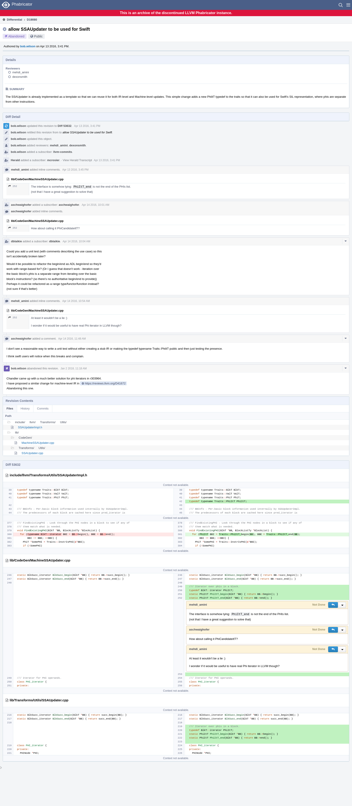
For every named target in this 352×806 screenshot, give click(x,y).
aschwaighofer (21, 204)
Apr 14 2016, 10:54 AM (76, 301)
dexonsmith (19, 76)
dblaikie (16, 241)
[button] (348, 5)
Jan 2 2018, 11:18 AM (73, 368)
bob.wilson (27, 46)
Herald (15, 160)
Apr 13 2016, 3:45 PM (75, 169)
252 (12, 186)
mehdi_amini (20, 72)
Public (38, 36)
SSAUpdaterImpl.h (30, 427)
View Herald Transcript (77, 160)
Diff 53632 (64, 126)
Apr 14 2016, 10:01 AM (95, 204)
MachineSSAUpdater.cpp (38, 442)
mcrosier (53, 160)
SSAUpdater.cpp (32, 453)
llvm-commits (62, 152)
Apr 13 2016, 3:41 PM (87, 126)
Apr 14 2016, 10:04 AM (76, 241)
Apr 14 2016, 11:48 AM (72, 338)
